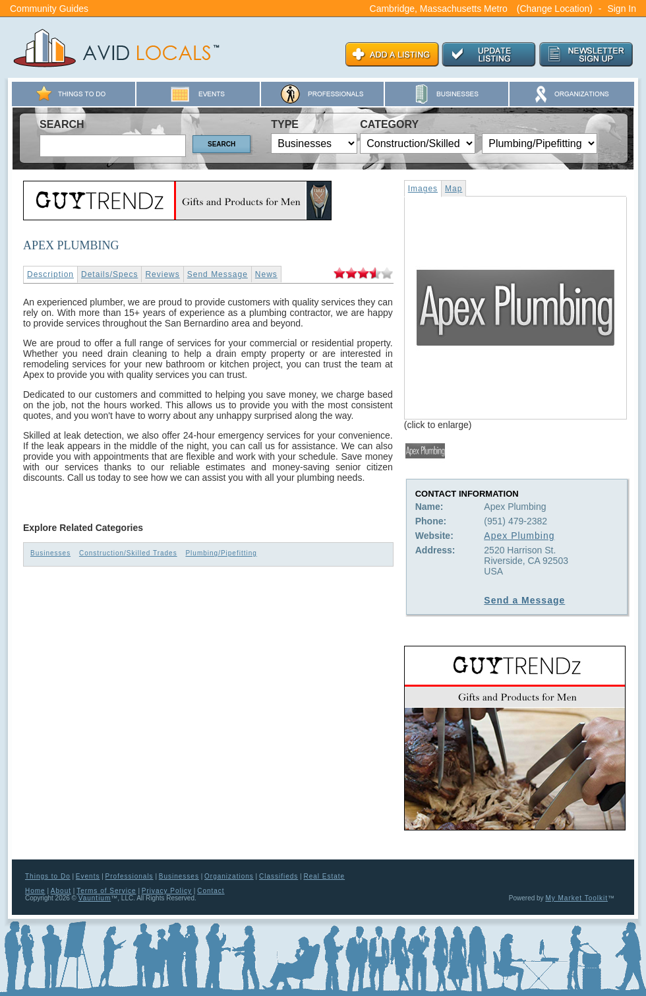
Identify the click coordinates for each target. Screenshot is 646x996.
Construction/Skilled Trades (128, 553)
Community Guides (49, 8)
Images (423, 188)
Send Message (217, 274)
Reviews (162, 274)
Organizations (229, 876)
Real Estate (324, 876)
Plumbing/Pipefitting (220, 553)
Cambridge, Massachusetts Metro (439, 8)
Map (453, 188)
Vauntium (94, 898)
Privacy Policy (167, 890)
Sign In (621, 8)
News (266, 274)
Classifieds (278, 876)
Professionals (129, 876)
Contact (210, 890)
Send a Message (524, 600)
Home (35, 890)
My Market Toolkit (576, 898)
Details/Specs (109, 274)
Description (50, 274)
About (61, 890)
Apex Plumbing (519, 535)
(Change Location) (555, 8)
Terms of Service (106, 890)
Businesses (50, 553)
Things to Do (48, 876)
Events (88, 876)
